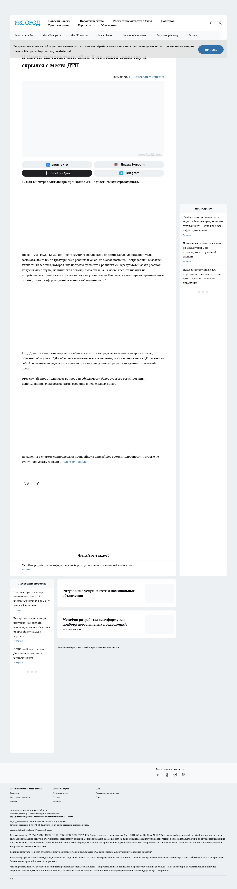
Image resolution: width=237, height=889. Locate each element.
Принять (211, 49)
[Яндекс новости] (129, 164)
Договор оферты (61, 788)
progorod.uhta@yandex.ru (22, 830)
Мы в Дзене (105, 35)
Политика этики (60, 793)
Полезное (167, 21)
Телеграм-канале (74, 462)
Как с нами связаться (20, 797)
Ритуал (193, 35)
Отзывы (57, 797)
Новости (57, 801)
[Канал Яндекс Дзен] (57, 173)
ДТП (98, 788)
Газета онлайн (24, 35)
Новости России (59, 21)
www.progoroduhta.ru (36, 810)
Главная (13, 801)
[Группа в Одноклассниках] (167, 774)
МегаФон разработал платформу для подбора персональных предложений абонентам (93, 567)
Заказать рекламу (168, 35)
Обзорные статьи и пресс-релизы (26, 788)
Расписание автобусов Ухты (132, 21)
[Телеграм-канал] (129, 173)
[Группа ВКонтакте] (57, 164)
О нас (98, 797)
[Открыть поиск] (211, 23)
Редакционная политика (107, 793)
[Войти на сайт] (220, 23)
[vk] (27, 483)
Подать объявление (135, 35)
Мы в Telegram (52, 35)
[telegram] (38, 483)
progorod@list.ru (81, 825)
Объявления (109, 25)
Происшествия (58, 25)
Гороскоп (84, 25)
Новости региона (92, 21)
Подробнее (163, 870)
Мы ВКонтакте (79, 35)
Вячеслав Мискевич (149, 77)
